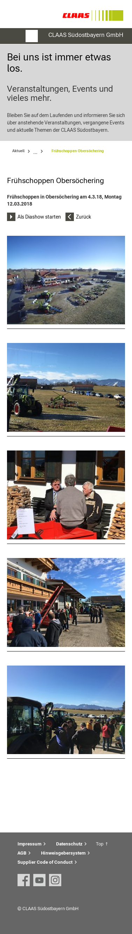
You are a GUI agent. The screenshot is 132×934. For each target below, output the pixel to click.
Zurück (83, 217)
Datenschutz (69, 844)
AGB (22, 853)
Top (99, 844)
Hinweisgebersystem (63, 853)
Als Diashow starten (39, 217)
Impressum (29, 844)
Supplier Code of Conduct (45, 862)
